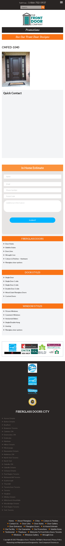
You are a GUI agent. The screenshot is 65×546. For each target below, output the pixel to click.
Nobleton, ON (8, 454)
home (11, 521)
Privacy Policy (57, 540)
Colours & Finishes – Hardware (15, 259)
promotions (32, 30)
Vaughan (6, 494)
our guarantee (24, 529)
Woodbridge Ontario (10, 503)
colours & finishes (50, 521)
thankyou (22, 532)
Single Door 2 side (10, 285)
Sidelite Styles (9, 247)
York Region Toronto (10, 507)
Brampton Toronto (10, 428)
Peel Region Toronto (10, 474)
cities (37, 521)
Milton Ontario (8, 445)
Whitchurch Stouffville (11, 500)
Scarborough (7, 481)
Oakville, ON (7, 464)
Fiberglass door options (12, 262)
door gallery (52, 523)
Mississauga (7, 448)
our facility (10, 529)
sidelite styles (56, 529)
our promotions (40, 529)
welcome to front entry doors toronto (46, 532)
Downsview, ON (9, 435)
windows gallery (32, 535)
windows (17, 535)
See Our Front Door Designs (32, 37)
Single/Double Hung (11, 322)
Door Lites (8, 251)
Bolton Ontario (8, 422)
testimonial (9, 532)
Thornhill (6, 484)
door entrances (15, 526)
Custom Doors (9, 296)
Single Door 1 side (10, 281)
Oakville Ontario (9, 467)
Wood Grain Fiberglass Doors (15, 292)
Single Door (8, 277)
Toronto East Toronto (11, 487)
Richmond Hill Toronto (11, 477)
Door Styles (8, 244)
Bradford (6, 425)
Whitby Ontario (8, 497)
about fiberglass (24, 521)
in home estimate (50, 526)
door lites (26, 523)
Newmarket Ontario (10, 451)
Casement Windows (11, 315)
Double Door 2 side (11, 289)
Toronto (6, 490)
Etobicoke (6, 438)
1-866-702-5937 (37, 2)
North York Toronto (10, 458)
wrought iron (47, 535)
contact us (13, 523)
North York (7, 461)
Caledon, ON (7, 431)
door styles (39, 523)
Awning (7, 326)
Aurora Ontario (8, 418)
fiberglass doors (32, 526)
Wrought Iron (9, 255)
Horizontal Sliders (10, 319)
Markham (6, 441)
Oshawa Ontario (9, 471)
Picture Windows (10, 311)
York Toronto (8, 510)
